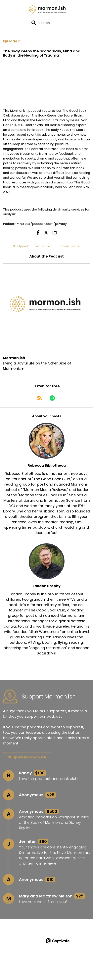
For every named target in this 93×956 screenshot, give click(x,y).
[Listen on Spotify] (52, 398)
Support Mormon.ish (27, 757)
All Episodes (43, 246)
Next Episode (21, 246)
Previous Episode (69, 246)
